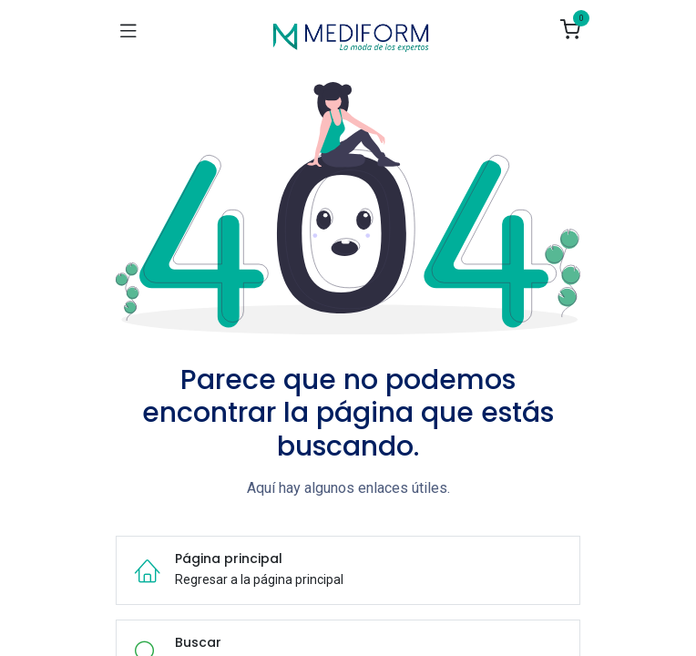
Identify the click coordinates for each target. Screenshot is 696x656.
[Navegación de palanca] (128, 30)
